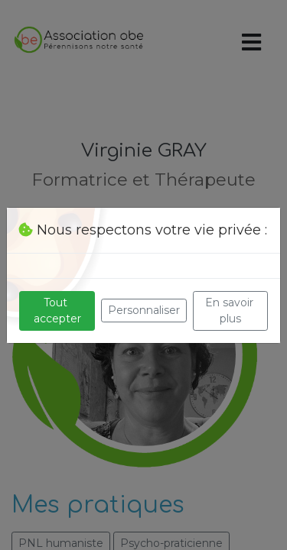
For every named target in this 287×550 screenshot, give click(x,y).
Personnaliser (144, 310)
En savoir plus (230, 310)
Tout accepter (57, 310)
